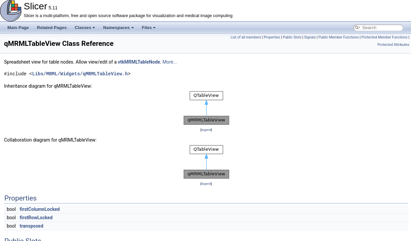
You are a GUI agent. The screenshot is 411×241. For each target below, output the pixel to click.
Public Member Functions (338, 37)
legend (206, 130)
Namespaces (118, 27)
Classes (85, 27)
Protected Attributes (393, 45)
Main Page (18, 27)
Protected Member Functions (384, 37)
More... (170, 62)
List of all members (246, 37)
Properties (272, 37)
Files (149, 27)
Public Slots (292, 37)
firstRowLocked (36, 217)
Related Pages (52, 27)
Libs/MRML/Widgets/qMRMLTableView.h (80, 74)
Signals (310, 37)
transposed (32, 226)
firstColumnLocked (40, 209)
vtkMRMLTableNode (139, 62)
